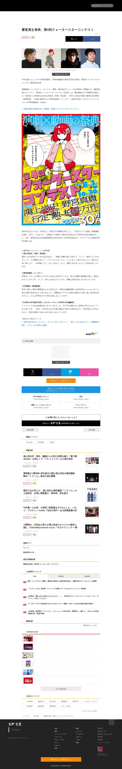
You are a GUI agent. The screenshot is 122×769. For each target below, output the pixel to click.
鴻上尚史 (28, 442)
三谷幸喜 (28, 701)
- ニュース (78, 731)
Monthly (87, 576)
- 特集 (77, 742)
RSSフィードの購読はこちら (62, 380)
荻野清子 (75, 701)
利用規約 (100, 739)
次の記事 (94, 430)
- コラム (77, 739)
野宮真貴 (40, 442)
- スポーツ (57, 745)
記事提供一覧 (102, 731)
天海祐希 (28, 706)
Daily (35, 576)
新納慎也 (63, 701)
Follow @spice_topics (41, 399)
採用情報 (100, 737)
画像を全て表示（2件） (60, 74)
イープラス (26, 716)
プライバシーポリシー (104, 742)
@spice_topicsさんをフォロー (19, 738)
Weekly (61, 576)
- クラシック (57, 737)
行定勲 (51, 442)
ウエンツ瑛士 (64, 706)
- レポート (78, 737)
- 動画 (77, 728)
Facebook (15, 730)
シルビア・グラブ (89, 701)
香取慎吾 (52, 706)
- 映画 (55, 748)
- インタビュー (79, 734)
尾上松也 (52, 701)
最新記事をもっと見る (91, 625)
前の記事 (28, 430)
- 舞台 (55, 731)
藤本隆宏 (40, 706)
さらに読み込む (67, 689)
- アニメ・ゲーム (59, 739)
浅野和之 (40, 701)
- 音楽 (55, 728)
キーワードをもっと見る (90, 711)
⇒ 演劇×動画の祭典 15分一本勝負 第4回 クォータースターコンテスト (50, 109)
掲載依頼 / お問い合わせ (105, 734)
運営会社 (100, 728)
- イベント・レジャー (60, 734)
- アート (56, 742)
